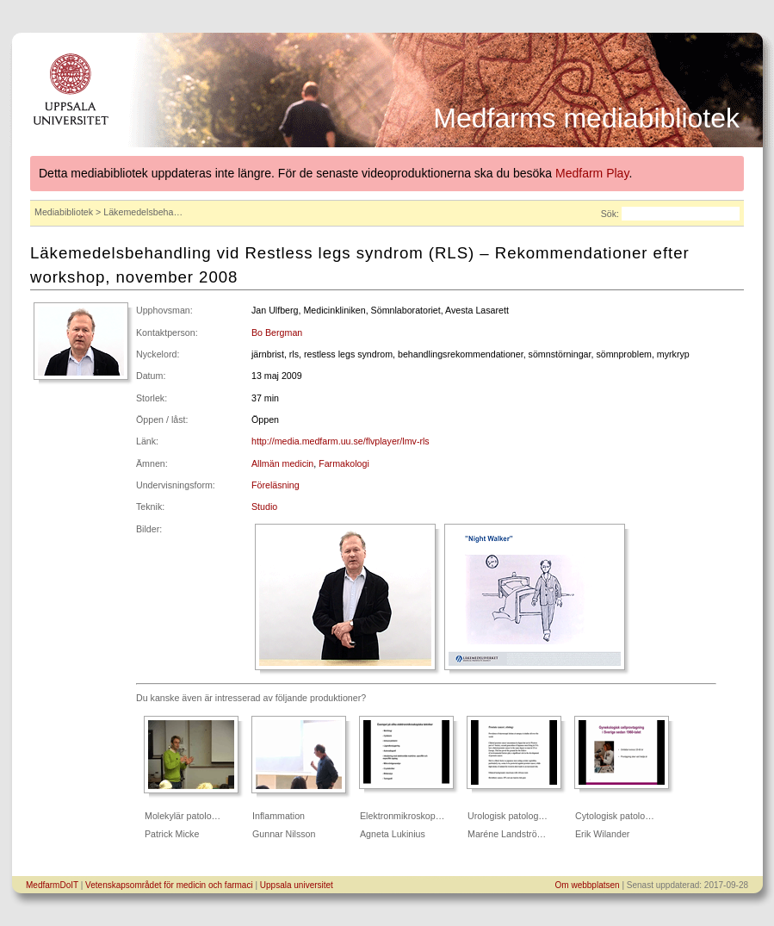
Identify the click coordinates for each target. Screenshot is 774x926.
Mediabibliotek (63, 212)
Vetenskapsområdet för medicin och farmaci (169, 885)
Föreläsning (275, 485)
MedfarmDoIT (52, 885)
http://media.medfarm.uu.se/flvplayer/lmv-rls (340, 441)
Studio (264, 506)
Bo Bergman (276, 332)
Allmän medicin (282, 463)
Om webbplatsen (587, 885)
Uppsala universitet (296, 885)
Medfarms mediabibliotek (586, 118)
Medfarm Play (591, 173)
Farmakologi (344, 463)
